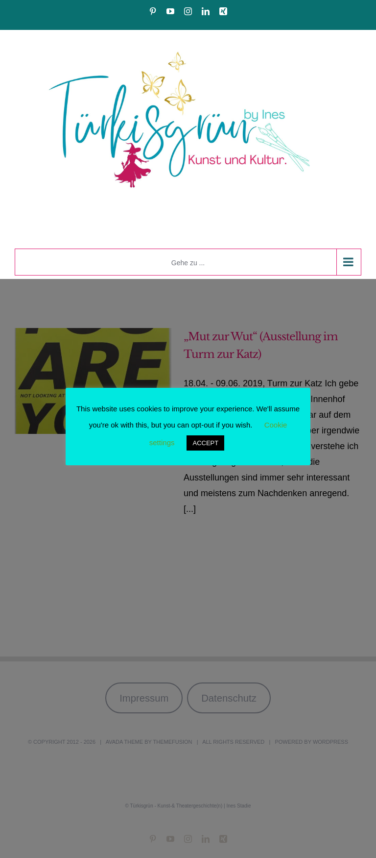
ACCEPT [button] (205, 443)
